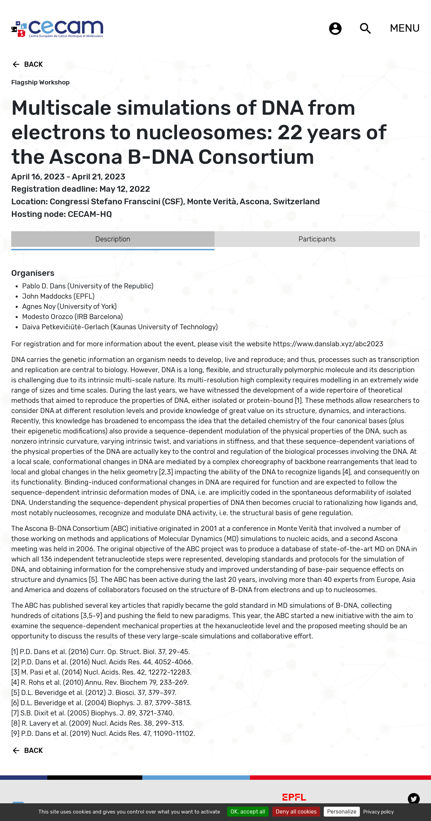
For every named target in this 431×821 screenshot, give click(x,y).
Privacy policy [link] (378, 812)
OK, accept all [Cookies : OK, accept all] (247, 811)
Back (27, 64)
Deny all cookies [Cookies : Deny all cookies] (296, 811)
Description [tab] (112, 239)
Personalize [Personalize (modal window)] (341, 811)
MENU (405, 27)
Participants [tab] (317, 239)
